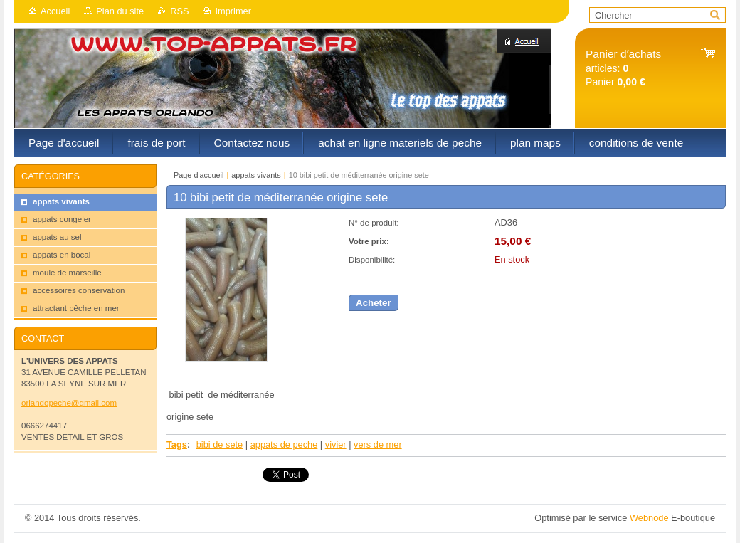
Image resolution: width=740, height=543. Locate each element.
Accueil (55, 11)
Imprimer (232, 11)
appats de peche (284, 444)
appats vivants (256, 175)
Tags (176, 444)
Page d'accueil (198, 175)
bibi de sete (219, 444)
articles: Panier (623, 68)
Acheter (373, 302)
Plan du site (120, 11)
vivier (336, 444)
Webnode (649, 517)
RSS (179, 11)
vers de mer (378, 444)
